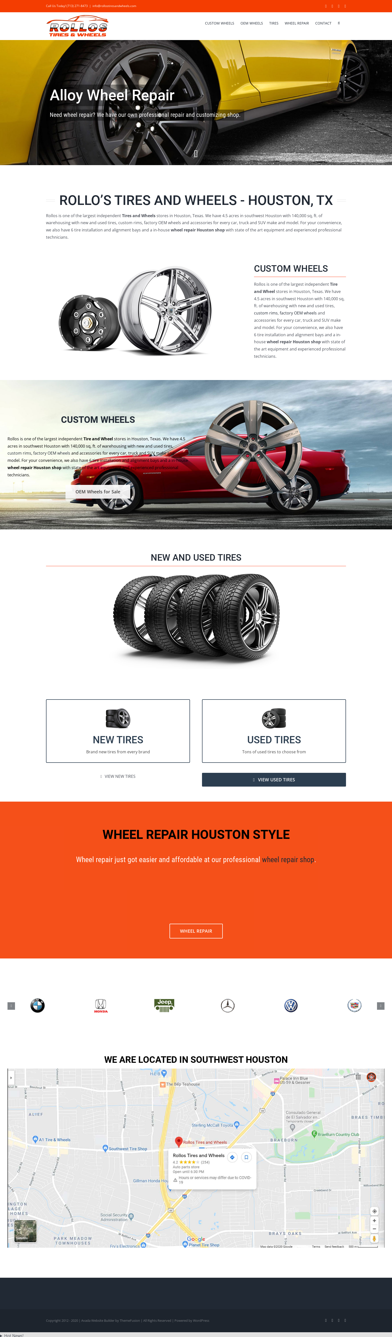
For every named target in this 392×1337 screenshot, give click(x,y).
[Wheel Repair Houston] (196, 102)
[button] (339, 22)
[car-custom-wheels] (136, 263)
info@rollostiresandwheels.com (114, 6)
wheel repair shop (288, 859)
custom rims (266, 313)
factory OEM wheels (298, 313)
